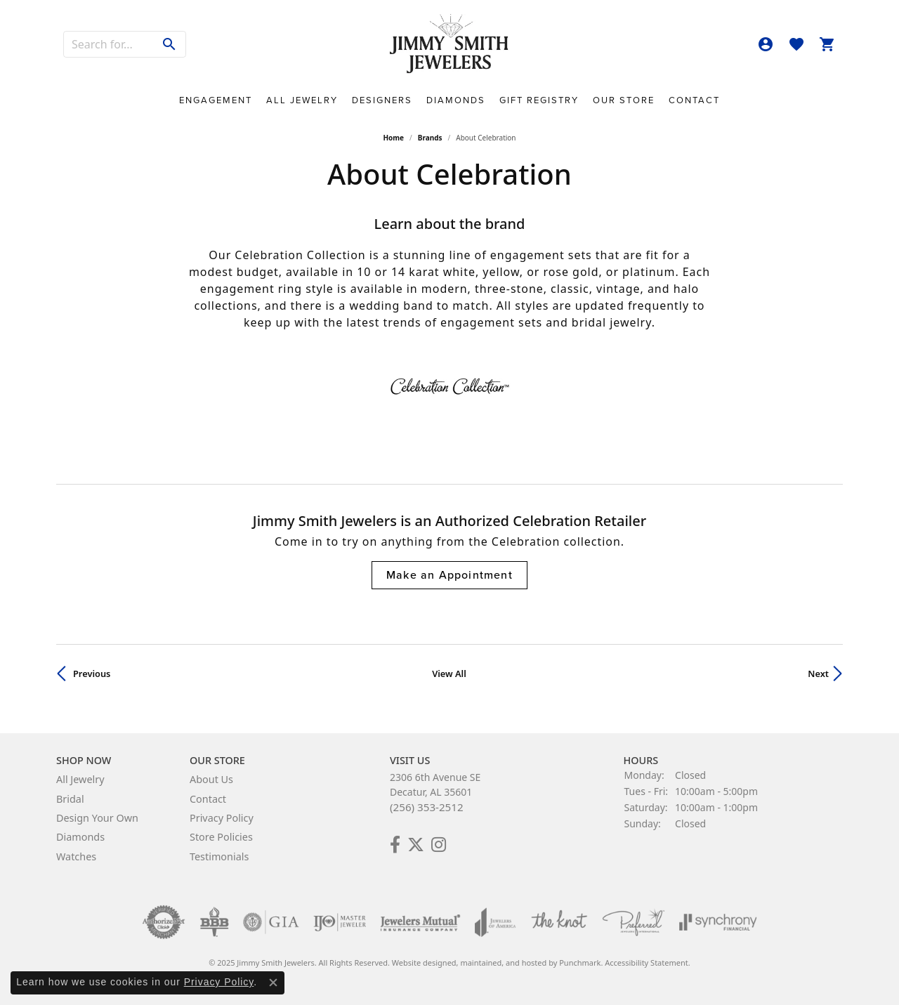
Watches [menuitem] (76, 856)
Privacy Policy (219, 981)
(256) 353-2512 (427, 807)
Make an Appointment (449, 575)
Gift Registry (539, 100)
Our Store (624, 100)
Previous (91, 673)
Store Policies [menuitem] (221, 837)
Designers (382, 100)
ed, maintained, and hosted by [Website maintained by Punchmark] (503, 962)
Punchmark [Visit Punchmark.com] (580, 962)
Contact (694, 100)
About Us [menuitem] (211, 779)
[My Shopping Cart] (827, 44)
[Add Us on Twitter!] (415, 844)
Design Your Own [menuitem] (97, 818)
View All (449, 673)
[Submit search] (169, 44)
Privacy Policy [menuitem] (222, 818)
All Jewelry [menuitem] (80, 779)
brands (430, 138)
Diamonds (455, 100)
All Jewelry (302, 100)
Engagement (215, 100)
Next (818, 673)
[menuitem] (163, 922)
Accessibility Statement (646, 962)
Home (393, 138)
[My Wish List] (796, 44)
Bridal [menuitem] (70, 799)
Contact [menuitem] (208, 799)
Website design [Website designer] (419, 962)
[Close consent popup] (273, 982)
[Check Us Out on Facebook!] (395, 844)
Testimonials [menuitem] (219, 856)
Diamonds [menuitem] (80, 837)
